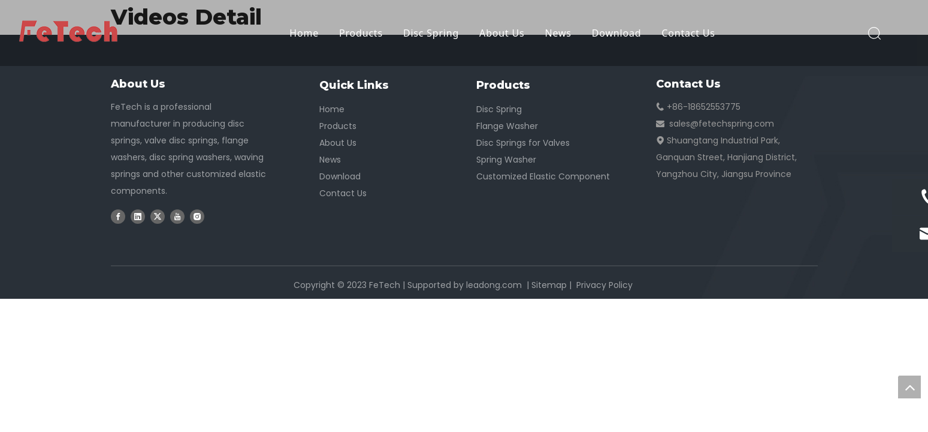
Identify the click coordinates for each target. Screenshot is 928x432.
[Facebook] (118, 216)
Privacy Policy (604, 285)
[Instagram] (197, 216)
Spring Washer (506, 160)
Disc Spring (431, 33)
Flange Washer (507, 126)
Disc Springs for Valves (523, 143)
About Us (501, 33)
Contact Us (688, 33)
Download (617, 33)
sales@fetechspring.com (721, 124)
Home (304, 33)
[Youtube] (177, 216)
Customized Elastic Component (543, 176)
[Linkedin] (138, 216)
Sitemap (549, 285)
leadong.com (494, 285)
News (558, 33)
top (909, 387)
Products (361, 33)
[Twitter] (157, 216)
